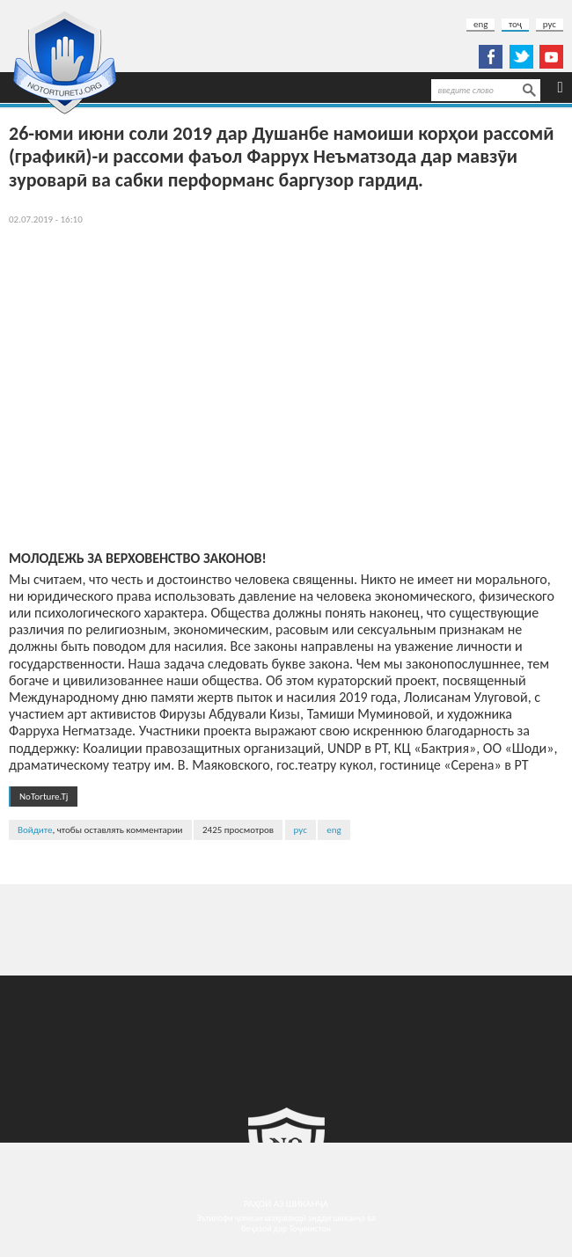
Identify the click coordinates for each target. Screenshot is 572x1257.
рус (549, 24)
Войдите (35, 830)
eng (480, 24)
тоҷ (515, 24)
